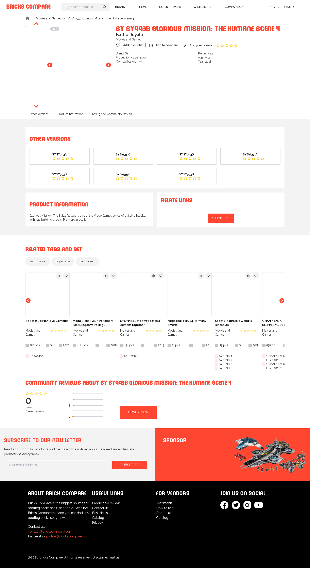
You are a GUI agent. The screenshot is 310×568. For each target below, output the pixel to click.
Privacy (97, 522)
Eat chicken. (87, 261)
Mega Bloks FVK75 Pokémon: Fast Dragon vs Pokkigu (93, 323)
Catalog (98, 518)
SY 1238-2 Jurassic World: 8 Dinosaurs (233, 323)
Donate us (164, 513)
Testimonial (164, 503)
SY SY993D (186, 154)
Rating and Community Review (112, 114)
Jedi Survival (38, 261)
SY (126, 53)
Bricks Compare (28, 6)
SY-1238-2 (225, 360)
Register (287, 7)
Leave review (138, 412)
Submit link (220, 218)
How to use (164, 508)
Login (273, 7)
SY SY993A (59, 154)
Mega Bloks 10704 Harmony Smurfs (187, 323)
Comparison (234, 7)
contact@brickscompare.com (50, 531)
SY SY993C (123, 154)
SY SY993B (59, 174)
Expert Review (170, 7)
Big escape (62, 261)
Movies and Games (48, 18)
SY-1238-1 (225, 355)
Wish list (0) (202, 7)
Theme (142, 7)
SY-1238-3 (225, 364)
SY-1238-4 (225, 368)
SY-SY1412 (36, 355)
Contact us (100, 508)
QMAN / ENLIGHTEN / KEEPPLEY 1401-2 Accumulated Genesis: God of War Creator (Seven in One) (283, 323)
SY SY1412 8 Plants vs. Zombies (46, 320)
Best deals (100, 513)
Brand (120, 7)
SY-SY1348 (131, 355)
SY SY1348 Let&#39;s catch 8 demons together (140, 323)
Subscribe (130, 465)
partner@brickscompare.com (67, 536)
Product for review (106, 503)
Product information (70, 114)
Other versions (39, 114)
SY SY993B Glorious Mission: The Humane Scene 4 (101, 18)
